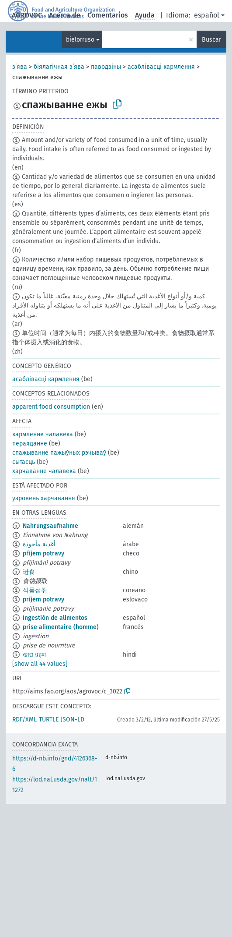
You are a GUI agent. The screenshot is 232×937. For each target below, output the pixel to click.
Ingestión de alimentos (55, 618)
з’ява (19, 67)
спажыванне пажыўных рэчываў (59, 452)
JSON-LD (72, 719)
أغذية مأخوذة (39, 544)
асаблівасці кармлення (161, 67)
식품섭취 (35, 590)
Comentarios (107, 15)
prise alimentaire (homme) (61, 627)
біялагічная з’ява (59, 67)
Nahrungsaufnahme (50, 526)
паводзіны (106, 67)
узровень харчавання (43, 498)
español (206, 15)
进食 (29, 572)
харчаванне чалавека (44, 471)
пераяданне (29, 443)
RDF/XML (24, 719)
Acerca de (64, 15)
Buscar (211, 39)
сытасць (23, 462)
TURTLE (49, 719)
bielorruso (80, 39)
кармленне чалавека (42, 434)
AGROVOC (27, 15)
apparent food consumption (51, 406)
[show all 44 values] (40, 664)
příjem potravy (43, 553)
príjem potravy (43, 599)
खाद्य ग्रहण (34, 654)
